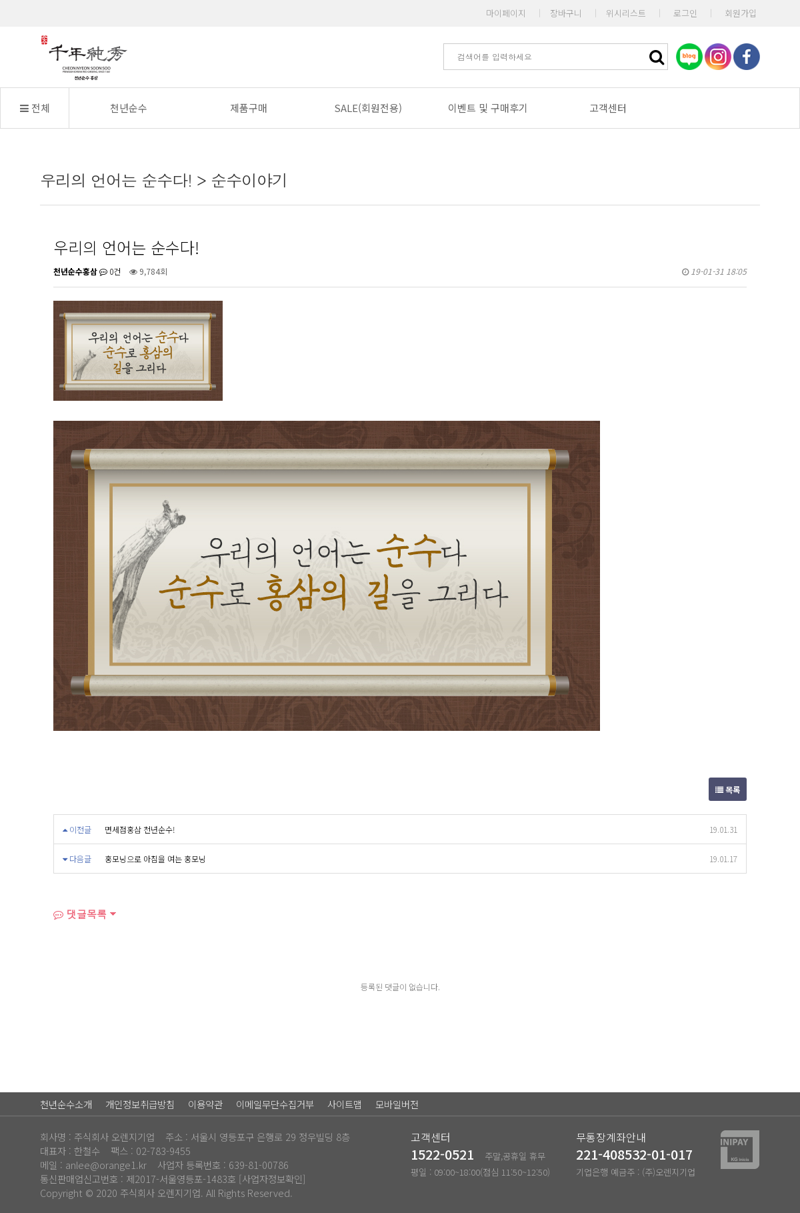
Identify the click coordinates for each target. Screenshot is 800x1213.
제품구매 (248, 108)
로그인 (685, 13)
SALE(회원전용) (368, 108)
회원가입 (741, 13)
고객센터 (608, 108)
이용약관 (205, 1104)
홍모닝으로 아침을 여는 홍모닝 (155, 858)
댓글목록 (80, 914)
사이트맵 (344, 1104)
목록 (727, 789)
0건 (110, 271)
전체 (35, 108)
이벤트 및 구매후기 (488, 108)
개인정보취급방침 (140, 1104)
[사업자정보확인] (272, 1179)
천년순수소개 (66, 1104)
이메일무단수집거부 (275, 1104)
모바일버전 (397, 1104)
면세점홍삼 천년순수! (140, 829)
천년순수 (128, 108)
